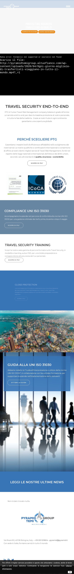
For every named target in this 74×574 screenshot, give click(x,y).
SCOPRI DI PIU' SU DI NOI (29, 31)
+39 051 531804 (41, 540)
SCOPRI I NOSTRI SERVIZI (47, 32)
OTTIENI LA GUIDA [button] (18, 382)
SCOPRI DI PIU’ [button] (27, 163)
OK (70, 572)
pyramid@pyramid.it (59, 540)
